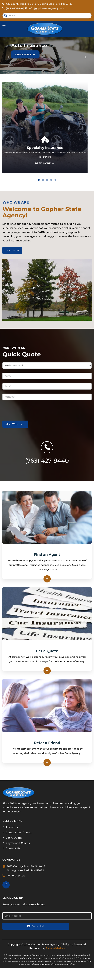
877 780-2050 (16, 876)
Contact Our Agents (19, 832)
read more (45, 163)
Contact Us (13, 848)
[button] (7, 55)
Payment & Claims (18, 843)
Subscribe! (35, 926)
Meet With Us (15, 424)
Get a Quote (14, 837)
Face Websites (55, 948)
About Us (12, 827)
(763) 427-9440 (12, 8)
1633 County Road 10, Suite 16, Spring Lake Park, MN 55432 (37, 3)
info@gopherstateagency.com (44, 8)
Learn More (25, 54)
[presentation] (21, 409)
